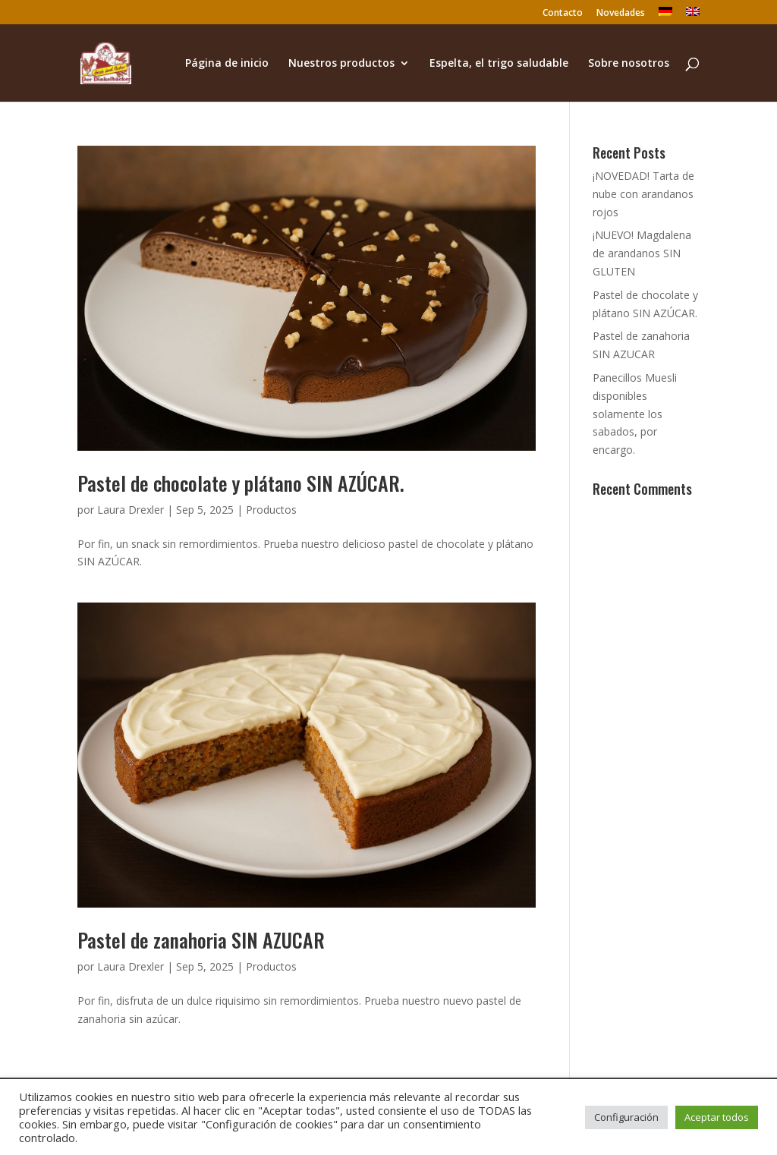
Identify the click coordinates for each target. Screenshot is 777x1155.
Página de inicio (227, 64)
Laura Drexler (130, 509)
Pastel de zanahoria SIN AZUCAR (201, 940)
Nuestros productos (341, 64)
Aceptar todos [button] (716, 1117)
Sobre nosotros (628, 64)
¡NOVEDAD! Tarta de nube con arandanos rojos (643, 193)
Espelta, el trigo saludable (498, 64)
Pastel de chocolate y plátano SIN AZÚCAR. (240, 483)
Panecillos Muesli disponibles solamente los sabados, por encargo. (635, 413)
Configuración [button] (626, 1117)
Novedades (620, 13)
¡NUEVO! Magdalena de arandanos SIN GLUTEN (642, 253)
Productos (271, 509)
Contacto (563, 13)
